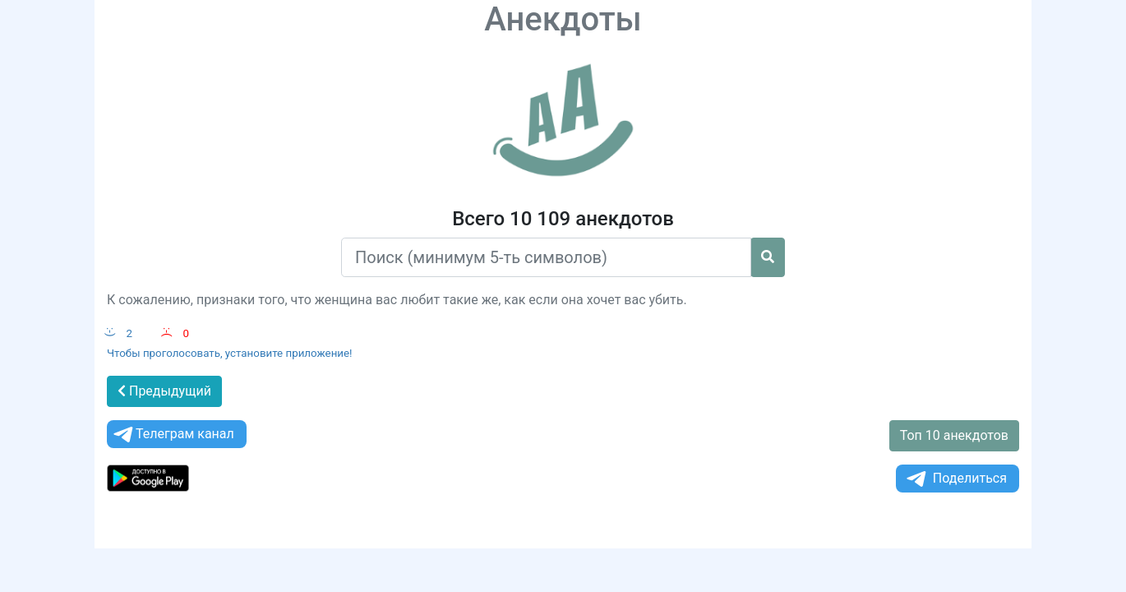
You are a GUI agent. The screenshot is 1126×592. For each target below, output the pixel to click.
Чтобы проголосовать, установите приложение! (230, 353)
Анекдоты (563, 19)
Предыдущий (164, 391)
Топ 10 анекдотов (954, 435)
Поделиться (955, 479)
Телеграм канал (172, 434)
